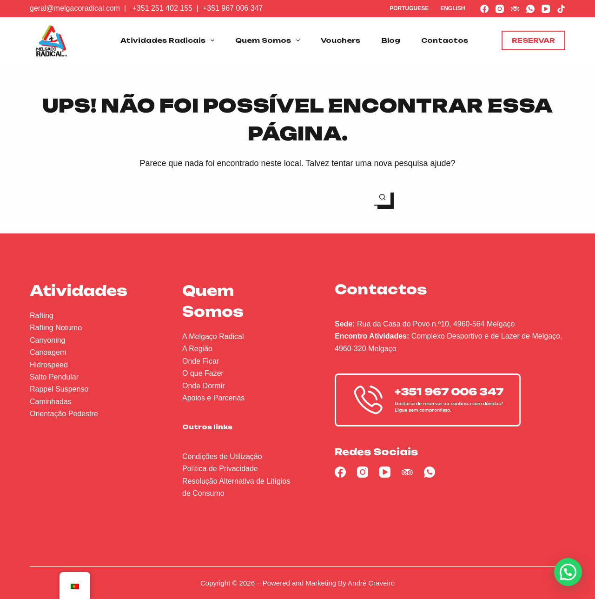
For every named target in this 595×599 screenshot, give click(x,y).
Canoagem (48, 352)
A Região (197, 349)
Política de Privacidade (220, 469)
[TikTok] (561, 9)
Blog (390, 40)
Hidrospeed (49, 365)
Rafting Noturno (56, 328)
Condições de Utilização (222, 456)
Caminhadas (51, 402)
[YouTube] (546, 9)
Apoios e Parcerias (213, 398)
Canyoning (48, 340)
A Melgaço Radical (213, 336)
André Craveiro (371, 583)
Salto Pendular (54, 377)
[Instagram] (500, 9)
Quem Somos (269, 40)
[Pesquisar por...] (289, 197)
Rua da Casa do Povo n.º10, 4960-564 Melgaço (436, 324)
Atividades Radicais (169, 40)
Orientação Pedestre (64, 414)
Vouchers (340, 40)
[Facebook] (484, 9)
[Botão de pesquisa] (382, 197)
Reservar (533, 40)
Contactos (444, 40)
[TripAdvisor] (515, 9)
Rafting (41, 315)
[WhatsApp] (530, 9)
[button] (568, 572)
